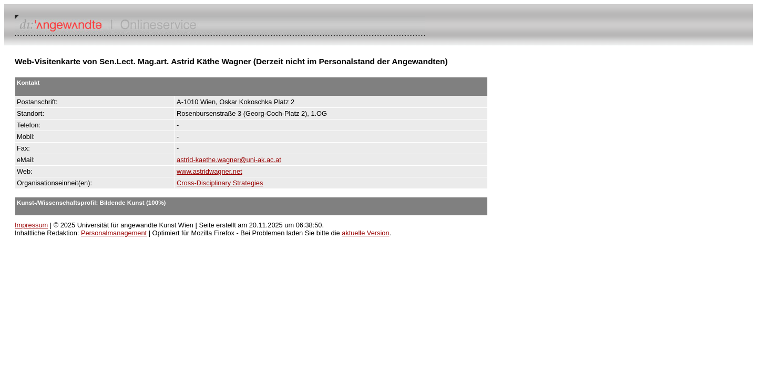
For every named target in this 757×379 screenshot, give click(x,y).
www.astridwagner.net (209, 171)
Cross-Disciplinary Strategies (220, 183)
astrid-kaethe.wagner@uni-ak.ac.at (229, 160)
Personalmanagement (114, 233)
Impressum (31, 225)
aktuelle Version (365, 233)
